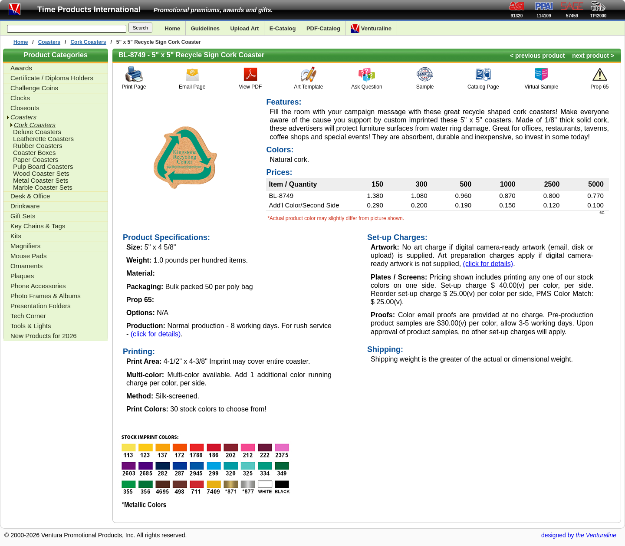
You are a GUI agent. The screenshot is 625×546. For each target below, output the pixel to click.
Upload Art (244, 28)
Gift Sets (23, 216)
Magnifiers (25, 246)
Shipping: (385, 349)
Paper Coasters (35, 159)
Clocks (20, 98)
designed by (578, 535)
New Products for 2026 (43, 335)
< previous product (537, 55)
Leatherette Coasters (43, 138)
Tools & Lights (30, 325)
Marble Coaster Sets (42, 187)
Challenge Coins (34, 88)
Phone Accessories (38, 285)
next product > (593, 55)
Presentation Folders (40, 305)
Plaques (22, 276)
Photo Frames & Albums (45, 295)
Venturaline (371, 28)
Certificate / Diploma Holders (51, 78)
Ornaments (26, 266)
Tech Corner (28, 315)
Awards (21, 68)
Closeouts (24, 108)
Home (172, 28)
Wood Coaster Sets (41, 173)
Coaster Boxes (34, 152)
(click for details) (156, 334)
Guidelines (205, 28)
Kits (15, 236)
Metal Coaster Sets (41, 180)
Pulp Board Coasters (43, 166)
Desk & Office (30, 196)
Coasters (49, 42)
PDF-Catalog (323, 28)
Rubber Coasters (37, 145)
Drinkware (25, 206)
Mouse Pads (28, 256)
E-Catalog (283, 28)
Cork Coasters (88, 42)
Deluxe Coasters (37, 131)
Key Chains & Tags (37, 226)
